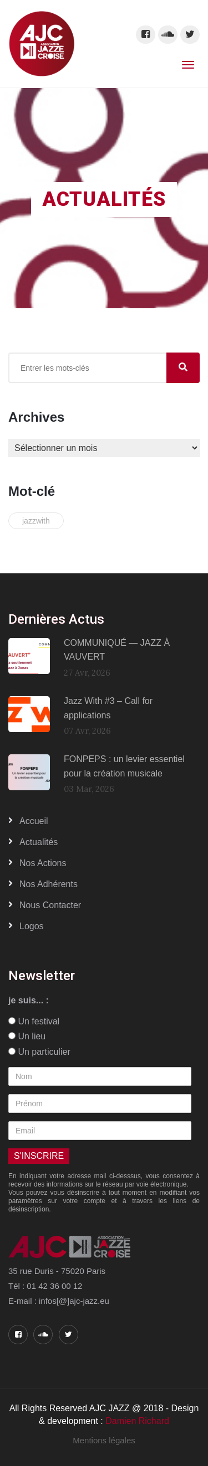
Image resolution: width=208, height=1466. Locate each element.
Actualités (38, 842)
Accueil (33, 821)
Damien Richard (137, 1421)
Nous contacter (50, 905)
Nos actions (42, 863)
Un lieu (26, 1036)
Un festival (33, 1021)
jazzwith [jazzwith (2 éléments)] (36, 520)
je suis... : (28, 1000)
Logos (31, 926)
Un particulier (39, 1051)
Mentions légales (104, 1440)
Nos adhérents (48, 884)
